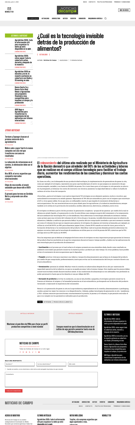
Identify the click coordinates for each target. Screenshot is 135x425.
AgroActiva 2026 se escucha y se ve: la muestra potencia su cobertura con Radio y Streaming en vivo (23, 76)
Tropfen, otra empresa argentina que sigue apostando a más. (83, 388)
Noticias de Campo (50, 60)
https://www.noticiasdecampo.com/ (29, 315)
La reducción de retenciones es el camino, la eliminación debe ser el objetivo (18, 165)
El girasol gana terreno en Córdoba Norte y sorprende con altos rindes (19, 197)
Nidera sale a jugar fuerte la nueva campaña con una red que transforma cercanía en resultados (19, 152)
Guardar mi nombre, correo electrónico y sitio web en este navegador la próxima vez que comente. (35, 338)
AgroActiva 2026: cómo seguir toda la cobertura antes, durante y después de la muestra (23, 60)
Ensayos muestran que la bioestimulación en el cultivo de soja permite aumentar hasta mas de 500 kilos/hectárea (75, 298)
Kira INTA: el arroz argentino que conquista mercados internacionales (18, 177)
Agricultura (74, 392)
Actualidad (9, 145)
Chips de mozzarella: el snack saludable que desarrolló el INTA (18, 186)
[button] (105, 18)
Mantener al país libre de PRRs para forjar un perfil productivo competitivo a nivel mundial (27, 294)
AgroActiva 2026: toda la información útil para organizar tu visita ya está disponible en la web (24, 44)
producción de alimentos (62, 271)
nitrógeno (48, 271)
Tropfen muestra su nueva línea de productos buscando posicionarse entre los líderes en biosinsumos (82, 397)
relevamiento (48, 132)
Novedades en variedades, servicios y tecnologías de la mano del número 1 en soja (83, 407)
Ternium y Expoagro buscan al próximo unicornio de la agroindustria (17, 140)
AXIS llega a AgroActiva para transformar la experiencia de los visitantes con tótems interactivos (24, 115)
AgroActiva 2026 (20, 51)
